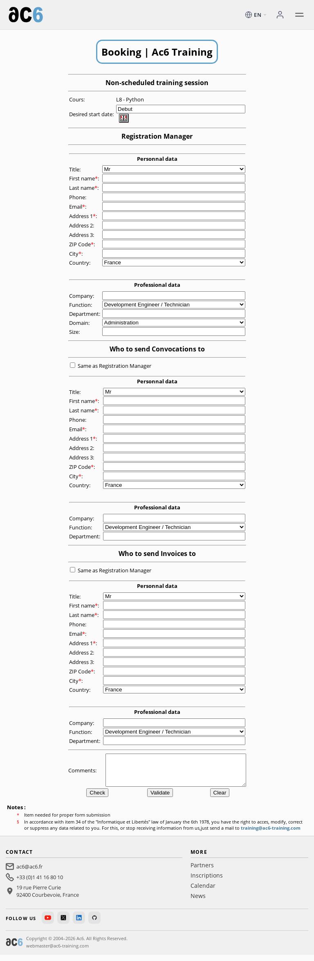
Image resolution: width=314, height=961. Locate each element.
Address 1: (83, 216)
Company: (82, 295)
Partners (202, 871)
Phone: (78, 197)
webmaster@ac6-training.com (57, 952)
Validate (160, 799)
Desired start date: (92, 114)
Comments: (83, 773)
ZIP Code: (82, 244)
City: (76, 253)
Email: (78, 206)
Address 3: (82, 235)
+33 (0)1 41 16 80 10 (39, 883)
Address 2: (82, 225)
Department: (85, 313)
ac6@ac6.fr (29, 872)
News (198, 902)
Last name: (84, 187)
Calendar (203, 892)
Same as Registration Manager (114, 365)
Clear (220, 799)
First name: (84, 178)
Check (97, 799)
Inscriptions (207, 881)
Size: (75, 331)
